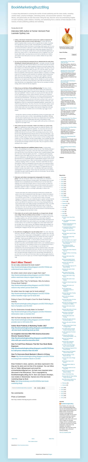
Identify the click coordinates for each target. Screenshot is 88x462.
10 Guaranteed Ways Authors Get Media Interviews (69, 227)
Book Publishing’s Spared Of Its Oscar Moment (69, 349)
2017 (62, 195)
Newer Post (14, 438)
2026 (62, 177)
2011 (62, 397)
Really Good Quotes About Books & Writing (68, 371)
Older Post (51, 438)
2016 (62, 387)
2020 (62, 189)
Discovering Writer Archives (67, 90)
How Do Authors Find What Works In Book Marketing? (68, 128)
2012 (62, 395)
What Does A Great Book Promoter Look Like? (67, 313)
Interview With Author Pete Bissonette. (68, 237)
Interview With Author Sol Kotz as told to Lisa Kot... (69, 300)
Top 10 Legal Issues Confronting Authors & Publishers (67, 290)
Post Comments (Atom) (23, 445)
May (63, 211)
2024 (62, 181)
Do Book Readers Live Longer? (69, 240)
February (64, 383)
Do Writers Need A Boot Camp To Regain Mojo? (69, 326)
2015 (62, 389)
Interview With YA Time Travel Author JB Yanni (67, 62)
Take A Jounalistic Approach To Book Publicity (69, 266)
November (64, 199)
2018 (62, 193)
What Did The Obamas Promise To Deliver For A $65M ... (69, 303)
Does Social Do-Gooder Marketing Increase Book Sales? (68, 246)
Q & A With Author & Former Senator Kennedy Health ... (69, 329)
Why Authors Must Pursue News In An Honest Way (68, 273)
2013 (62, 393)
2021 (62, 187)
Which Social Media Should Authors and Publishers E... (69, 260)
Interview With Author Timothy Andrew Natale (69, 293)
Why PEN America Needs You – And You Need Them (69, 380)
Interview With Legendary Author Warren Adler (68, 342)
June (63, 209)
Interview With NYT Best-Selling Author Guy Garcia (69, 377)
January (64, 385)
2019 (62, 191)
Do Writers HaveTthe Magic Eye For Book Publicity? (68, 345)
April (63, 213)
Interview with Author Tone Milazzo (69, 118)
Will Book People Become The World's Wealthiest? (69, 224)
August (64, 205)
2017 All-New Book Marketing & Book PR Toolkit (68, 81)
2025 (62, 179)
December (64, 197)
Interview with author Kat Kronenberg (67, 263)
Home (33, 438)
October (64, 201)
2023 (62, 183)
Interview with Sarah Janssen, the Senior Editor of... (69, 319)
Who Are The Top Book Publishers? (67, 339)
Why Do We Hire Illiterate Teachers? (68, 297)
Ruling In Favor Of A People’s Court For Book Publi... (69, 352)
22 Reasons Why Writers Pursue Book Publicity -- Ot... (69, 336)
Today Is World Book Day (68, 374)
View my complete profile (65, 432)
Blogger (50, 454)
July (63, 207)
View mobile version (32, 441)
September (65, 203)
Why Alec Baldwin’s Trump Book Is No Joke (68, 355)
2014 (62, 391)
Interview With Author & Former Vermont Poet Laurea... (69, 310)
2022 (62, 185)
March (63, 215)
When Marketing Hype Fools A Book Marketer (69, 242)
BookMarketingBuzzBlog (30, 7)
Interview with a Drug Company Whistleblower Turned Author (68, 71)
